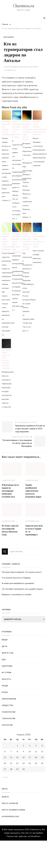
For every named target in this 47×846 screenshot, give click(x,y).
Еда (4, 659)
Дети (4, 646)
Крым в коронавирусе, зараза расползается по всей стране (37, 240)
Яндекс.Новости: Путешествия (25, 67)
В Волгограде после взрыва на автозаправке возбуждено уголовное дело (10, 491)
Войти (5, 797)
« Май (5, 777)
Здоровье (7, 666)
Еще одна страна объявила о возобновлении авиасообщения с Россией (37, 128)
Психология (8, 712)
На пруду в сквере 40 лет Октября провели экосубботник (6, 128)
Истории (6, 672)
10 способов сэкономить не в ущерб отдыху (22, 589)
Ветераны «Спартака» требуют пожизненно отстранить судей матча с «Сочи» (26, 130)
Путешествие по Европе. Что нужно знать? (22, 572)
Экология (7, 725)
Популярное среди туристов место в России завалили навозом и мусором (6, 359)
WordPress (35, 836)
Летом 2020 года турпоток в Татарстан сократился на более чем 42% (26, 241)
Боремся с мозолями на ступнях (16, 594)
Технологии (8, 718)
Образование (9, 699)
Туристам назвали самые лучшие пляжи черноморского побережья (6, 241)
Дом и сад (7, 653)
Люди (5, 686)
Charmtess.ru (23, 6)
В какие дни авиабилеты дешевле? (18, 583)
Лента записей (10, 803)
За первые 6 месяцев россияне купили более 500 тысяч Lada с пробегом (16, 243)
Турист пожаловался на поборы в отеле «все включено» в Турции (16, 129)
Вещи (5, 640)
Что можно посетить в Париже (16, 577)
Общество (7, 705)
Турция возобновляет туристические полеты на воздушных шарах (33, 491)
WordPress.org (10, 816)
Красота (6, 679)
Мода (5, 692)
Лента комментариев (13, 810)
